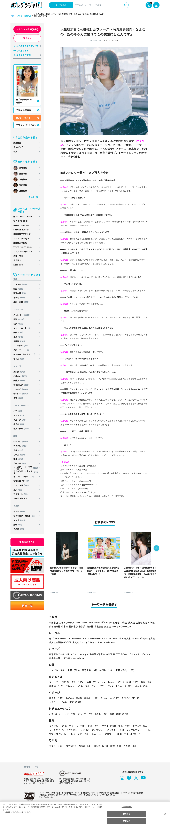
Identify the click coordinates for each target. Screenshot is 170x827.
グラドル (21, 441)
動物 (18, 524)
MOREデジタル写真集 (118, 638)
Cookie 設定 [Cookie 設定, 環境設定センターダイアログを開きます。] (127, 806)
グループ (20, 419)
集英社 (131, 622)
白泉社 (90, 626)
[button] (156, 548)
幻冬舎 (123, 622)
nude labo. (18, 264)
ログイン (27, 38)
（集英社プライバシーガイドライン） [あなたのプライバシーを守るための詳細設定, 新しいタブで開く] (18, 812)
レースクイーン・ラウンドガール (26, 468)
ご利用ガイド (22, 50)
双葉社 (107, 626)
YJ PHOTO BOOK (20, 220)
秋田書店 (53, 622)
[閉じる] (165, 814)
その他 (19, 529)
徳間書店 (73, 626)
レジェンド (21, 485)
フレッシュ (21, 345)
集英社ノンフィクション (84, 642)
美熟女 (19, 380)
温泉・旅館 (21, 428)
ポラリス (17, 260)
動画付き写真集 (20, 242)
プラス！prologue (21, 238)
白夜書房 (98, 626)
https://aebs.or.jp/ (46, 797)
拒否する (126, 813)
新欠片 (82, 626)
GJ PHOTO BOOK (21, 225)
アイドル (20, 446)
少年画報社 (54, 626)
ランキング (18, 147)
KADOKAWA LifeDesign (99, 622)
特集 (15, 151)
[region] (85, 814)
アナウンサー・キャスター (26, 472)
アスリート (21, 494)
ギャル (19, 358)
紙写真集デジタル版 (21, 234)
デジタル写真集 (23, 110)
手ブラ (19, 511)
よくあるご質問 (23, 55)
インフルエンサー (24, 476)
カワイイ (21, 389)
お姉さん (20, 376)
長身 (18, 336)
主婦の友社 (141, 622)
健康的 (19, 341)
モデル (19, 454)
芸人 (18, 489)
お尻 (18, 323)
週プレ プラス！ (23, 117)
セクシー (21, 393)
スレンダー (22, 315)
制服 (18, 288)
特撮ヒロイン (22, 481)
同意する (126, 821)
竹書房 (64, 626)
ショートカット (23, 328)
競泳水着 (20, 293)
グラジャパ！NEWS (26, 125)
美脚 (18, 332)
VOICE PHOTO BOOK (22, 247)
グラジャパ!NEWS (24, 16)
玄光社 (115, 622)
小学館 (151, 622)
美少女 (19, 371)
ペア (18, 411)
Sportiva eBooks (21, 229)
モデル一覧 (33, 196)
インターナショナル (24, 354)
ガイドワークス (66, 622)
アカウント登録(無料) (27, 29)
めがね (19, 297)
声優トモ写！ (19, 256)
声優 (18, 459)
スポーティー (22, 350)
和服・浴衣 (21, 302)
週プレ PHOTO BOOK (22, 216)
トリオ (19, 415)
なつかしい (21, 384)
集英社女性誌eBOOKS (60, 642)
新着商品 (17, 142)
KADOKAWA (81, 622)
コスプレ (20, 284)
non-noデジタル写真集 (141, 638)
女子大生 (20, 463)
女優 (18, 450)
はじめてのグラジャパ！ (27, 46)
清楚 (18, 398)
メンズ (19, 520)
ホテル (19, 424)
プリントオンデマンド (22, 251)
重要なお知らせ (27, 542)
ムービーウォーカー (122, 626)
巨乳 (19, 319)
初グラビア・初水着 (24, 515)
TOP (12, 16)
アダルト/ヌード (20, 498)
